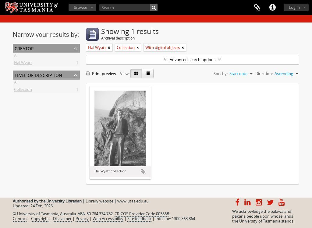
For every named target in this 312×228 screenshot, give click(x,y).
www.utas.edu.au (133, 201)
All (16, 56)
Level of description (38, 75)
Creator (24, 48)
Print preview (101, 73)
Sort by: (221, 73)
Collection (23, 90)
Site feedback (139, 218)
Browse (80, 7)
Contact (20, 218)
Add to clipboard (143, 172)
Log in (294, 7)
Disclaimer (62, 218)
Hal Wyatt (23, 64)
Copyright (40, 218)
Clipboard (257, 7)
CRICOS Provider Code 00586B (142, 213)
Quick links (272, 7)
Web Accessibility (108, 218)
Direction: (264, 73)
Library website (99, 201)
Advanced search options (192, 59)
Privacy (82, 218)
